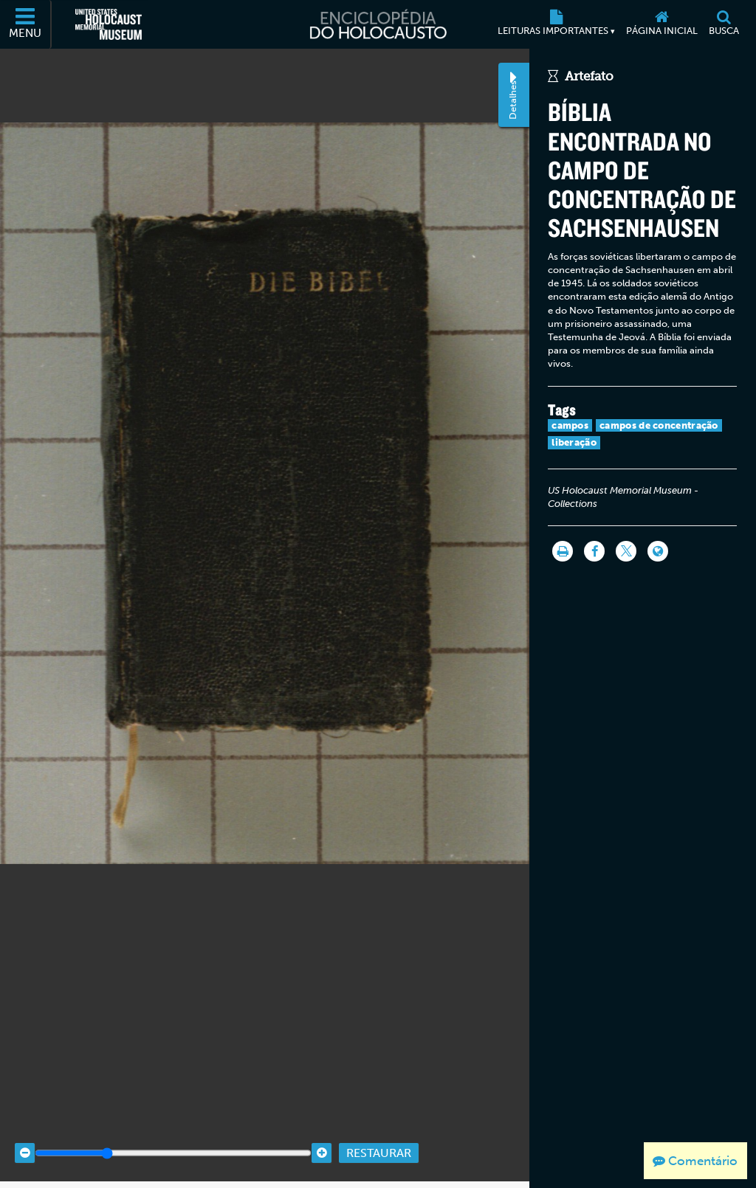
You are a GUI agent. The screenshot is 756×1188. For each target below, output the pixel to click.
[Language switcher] (657, 551)
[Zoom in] (321, 1137)
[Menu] (26, 24)
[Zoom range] (173, 1137)
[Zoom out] (25, 1137)
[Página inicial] (661, 24)
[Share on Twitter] (626, 551)
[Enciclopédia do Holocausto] (378, 24)
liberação (574, 442)
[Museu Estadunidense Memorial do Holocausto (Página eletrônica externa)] (108, 24)
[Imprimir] (562, 551)
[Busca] (723, 24)
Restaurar (378, 1137)
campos (569, 425)
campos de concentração (658, 425)
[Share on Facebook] (594, 551)
